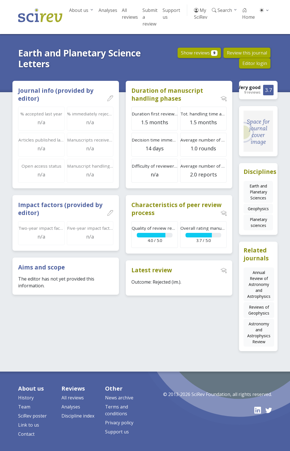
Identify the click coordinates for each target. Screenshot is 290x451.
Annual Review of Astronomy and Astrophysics (258, 284)
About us (78, 10)
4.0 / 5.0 (155, 234)
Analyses (108, 10)
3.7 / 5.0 (203, 234)
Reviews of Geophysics (258, 310)
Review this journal (247, 53)
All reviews (130, 13)
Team (24, 407)
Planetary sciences (258, 222)
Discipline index (77, 416)
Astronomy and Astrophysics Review (258, 332)
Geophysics (258, 208)
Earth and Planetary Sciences (258, 192)
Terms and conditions (116, 410)
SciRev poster (32, 416)
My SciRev (200, 13)
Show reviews (199, 53)
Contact (26, 434)
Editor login (254, 63)
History (26, 398)
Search (222, 10)
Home (248, 13)
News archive (119, 398)
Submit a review (149, 17)
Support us (171, 13)
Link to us (28, 425)
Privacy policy (119, 423)
